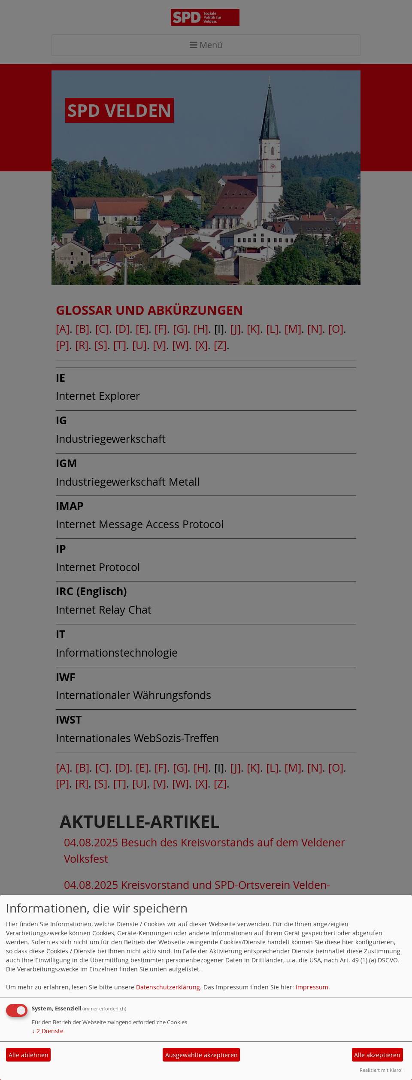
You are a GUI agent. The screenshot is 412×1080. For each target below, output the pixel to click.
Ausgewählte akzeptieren (201, 1055)
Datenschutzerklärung (168, 987)
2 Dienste (48, 1031)
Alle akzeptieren (377, 1055)
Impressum (312, 987)
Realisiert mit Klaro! (381, 1070)
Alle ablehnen (28, 1055)
